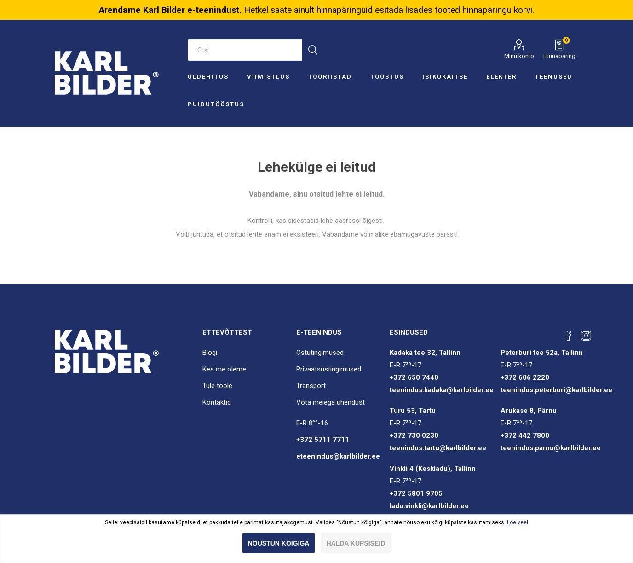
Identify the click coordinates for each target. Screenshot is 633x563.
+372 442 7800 (525, 435)
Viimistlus (268, 76)
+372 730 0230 (414, 435)
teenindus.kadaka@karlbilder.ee (442, 390)
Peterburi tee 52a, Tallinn (542, 352)
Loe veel (517, 522)
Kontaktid (216, 402)
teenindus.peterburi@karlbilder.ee (556, 390)
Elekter (501, 76)
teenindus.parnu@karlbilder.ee (551, 448)
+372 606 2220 (525, 377)
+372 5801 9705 (416, 493)
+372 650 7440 (414, 377)
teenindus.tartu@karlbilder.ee (438, 448)
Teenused (553, 76)
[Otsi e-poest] (245, 50)
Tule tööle (217, 386)
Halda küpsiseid (355, 543)
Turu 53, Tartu (413, 410)
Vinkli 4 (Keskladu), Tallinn (433, 468)
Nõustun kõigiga (279, 543)
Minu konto (519, 55)
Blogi (209, 352)
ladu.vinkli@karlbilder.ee (429, 506)
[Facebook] (568, 335)
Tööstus (387, 76)
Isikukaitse (445, 76)
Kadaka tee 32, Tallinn (425, 352)
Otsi (312, 50)
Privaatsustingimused (328, 369)
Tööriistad (330, 76)
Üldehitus (208, 76)
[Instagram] (586, 335)
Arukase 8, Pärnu (529, 410)
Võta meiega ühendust (330, 402)
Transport (311, 386)
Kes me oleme (224, 369)
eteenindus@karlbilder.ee (338, 456)
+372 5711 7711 (322, 439)
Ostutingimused (320, 352)
